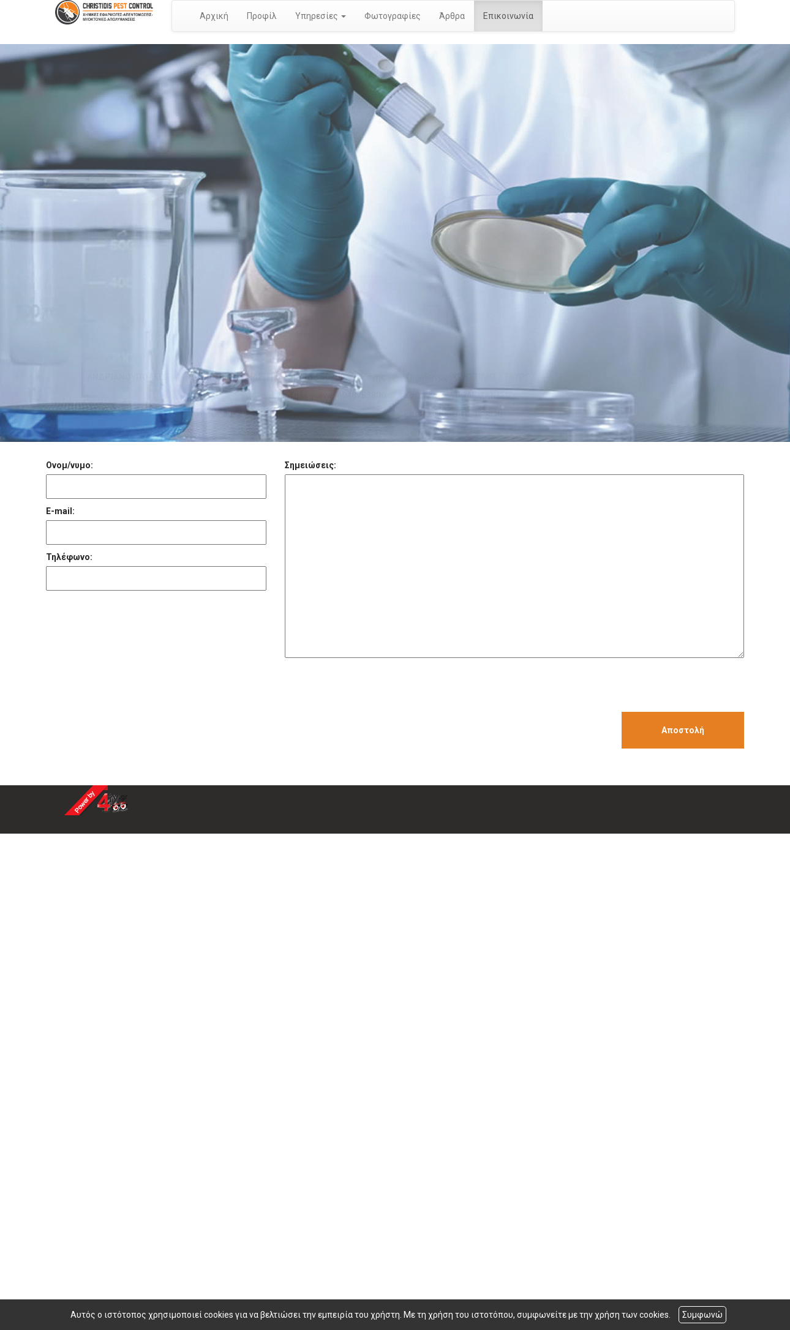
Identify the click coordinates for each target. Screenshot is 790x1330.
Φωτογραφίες (392, 16)
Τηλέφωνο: (69, 557)
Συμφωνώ (702, 1315)
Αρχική (214, 16)
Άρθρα (452, 16)
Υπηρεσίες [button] (320, 16)
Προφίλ (262, 16)
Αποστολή (682, 730)
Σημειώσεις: (310, 465)
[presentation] (378, 688)
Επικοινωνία (508, 16)
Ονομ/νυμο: (69, 465)
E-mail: (60, 511)
